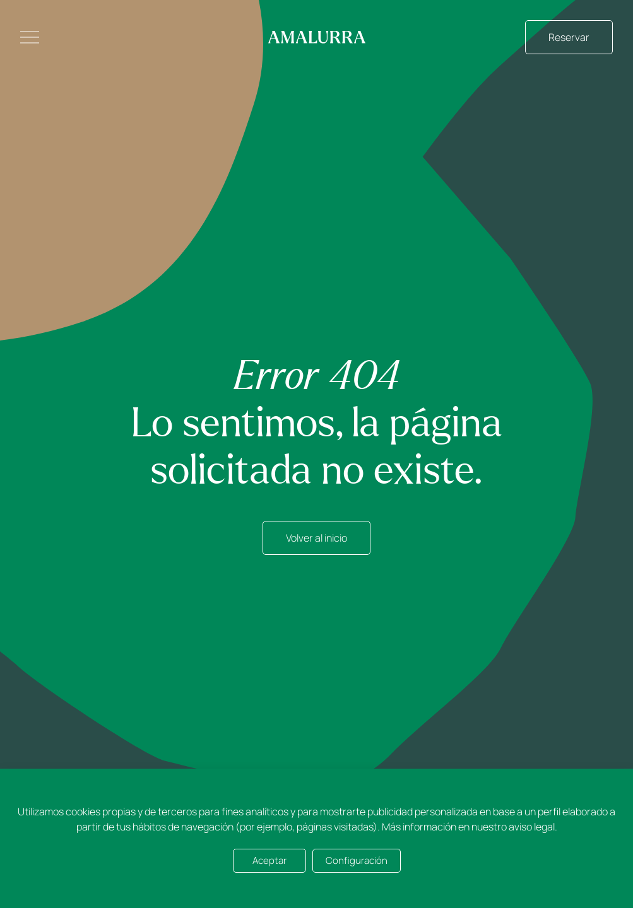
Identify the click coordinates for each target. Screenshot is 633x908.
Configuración (356, 860)
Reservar (568, 37)
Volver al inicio (316, 538)
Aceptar (269, 860)
